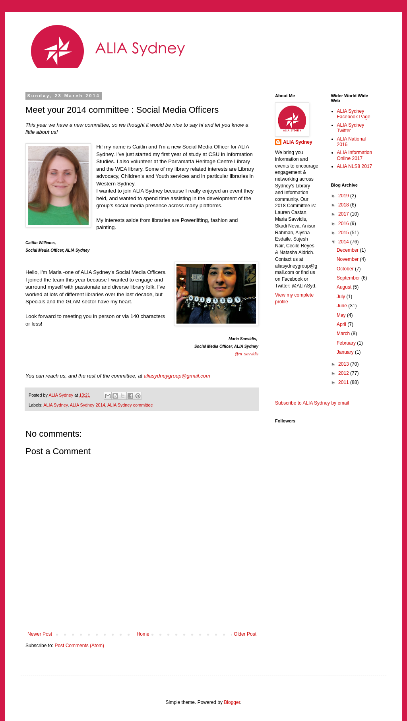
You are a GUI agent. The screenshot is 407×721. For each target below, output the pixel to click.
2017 (344, 214)
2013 (344, 364)
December (348, 250)
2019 (344, 196)
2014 (344, 242)
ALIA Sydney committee (130, 405)
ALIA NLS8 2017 (354, 166)
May (342, 315)
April (342, 324)
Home (143, 634)
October (346, 269)
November (348, 259)
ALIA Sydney (55, 405)
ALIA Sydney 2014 (87, 405)
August (345, 287)
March (344, 333)
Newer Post (39, 634)
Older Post (245, 634)
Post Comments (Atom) (79, 645)
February (347, 343)
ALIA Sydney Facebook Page (353, 114)
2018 (344, 205)
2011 (344, 382)
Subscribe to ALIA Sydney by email (312, 403)
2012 (344, 373)
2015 (344, 232)
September (349, 278)
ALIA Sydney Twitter (350, 127)
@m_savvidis (246, 354)
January (346, 352)
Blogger (232, 702)
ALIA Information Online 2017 (354, 155)
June (342, 305)
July (342, 296)
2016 (344, 223)
